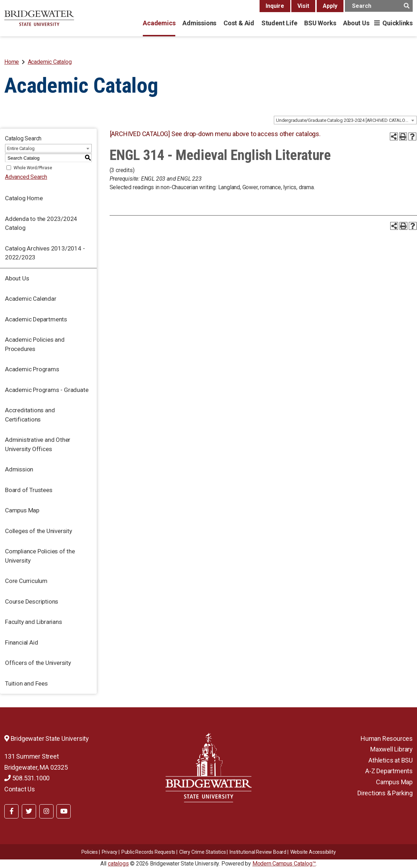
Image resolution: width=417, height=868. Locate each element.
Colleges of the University (38, 530)
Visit (303, 5)
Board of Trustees (28, 490)
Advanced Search (26, 177)
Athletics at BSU (390, 760)
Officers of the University (38, 662)
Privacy (110, 852)
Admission (19, 469)
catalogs (118, 863)
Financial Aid (21, 642)
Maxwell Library (391, 749)
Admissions (199, 23)
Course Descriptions (31, 601)
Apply (330, 5)
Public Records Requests (148, 852)
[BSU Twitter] (29, 811)
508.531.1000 (27, 778)
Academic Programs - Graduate (46, 389)
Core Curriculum (26, 580)
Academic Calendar (30, 298)
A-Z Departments (389, 771)
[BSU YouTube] (63, 811)
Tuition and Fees (26, 683)
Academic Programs (32, 369)
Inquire (275, 5)
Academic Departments (36, 319)
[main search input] (379, 6)
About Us (356, 23)
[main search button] (406, 6)
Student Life (279, 23)
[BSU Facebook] (11, 811)
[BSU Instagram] (46, 811)
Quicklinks (397, 23)
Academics (159, 23)
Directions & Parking (385, 793)
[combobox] (345, 120)
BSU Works (320, 23)
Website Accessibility (313, 852)
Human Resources (387, 738)
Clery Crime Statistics (202, 852)
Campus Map (22, 510)
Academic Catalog (50, 61)
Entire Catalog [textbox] (21, 148)
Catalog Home (24, 198)
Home (11, 61)
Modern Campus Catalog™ (284, 863)
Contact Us (19, 789)
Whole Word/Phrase (33, 167)
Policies (89, 852)
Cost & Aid (238, 23)
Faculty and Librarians (33, 621)
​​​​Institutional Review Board (258, 852)
